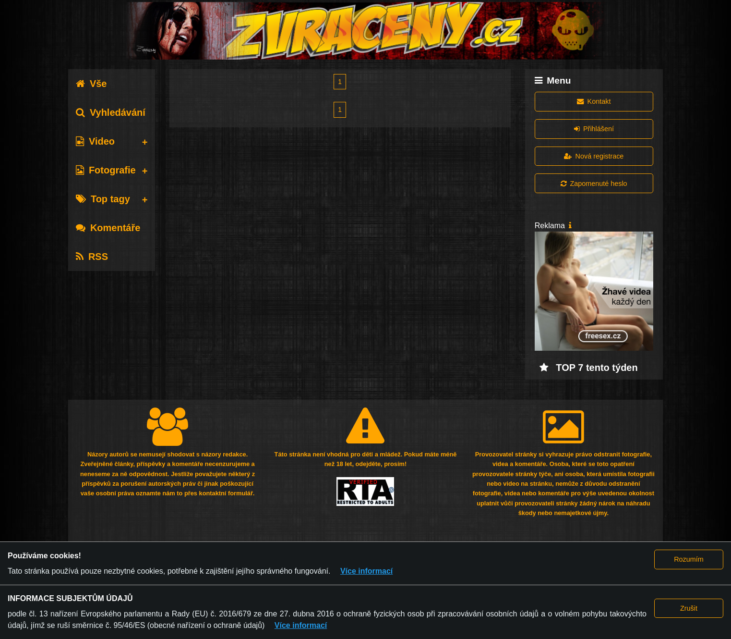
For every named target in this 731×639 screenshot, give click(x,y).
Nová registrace (593, 156)
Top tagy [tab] (103, 199)
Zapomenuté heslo (594, 183)
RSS (92, 256)
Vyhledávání (110, 112)
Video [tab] (95, 141)
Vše (91, 83)
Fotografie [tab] (106, 170)
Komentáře (108, 227)
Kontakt (594, 101)
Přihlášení (594, 129)
